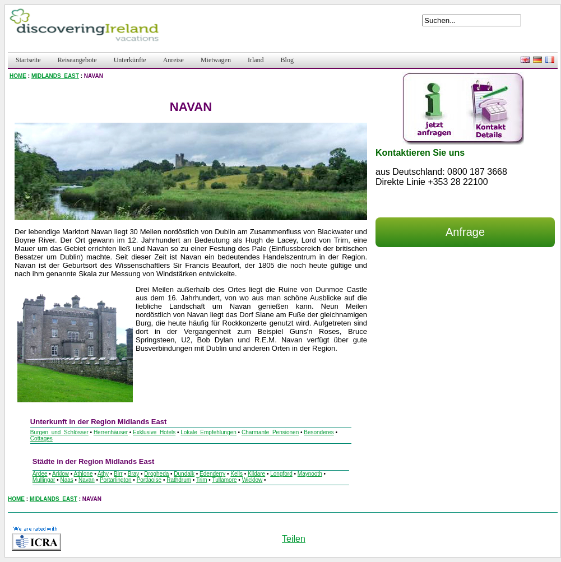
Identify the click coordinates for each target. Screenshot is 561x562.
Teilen (293, 539)
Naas (66, 480)
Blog (287, 60)
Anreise (173, 60)
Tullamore (224, 480)
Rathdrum (178, 480)
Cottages (41, 438)
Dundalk (184, 474)
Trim (201, 480)
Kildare (256, 474)
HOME (18, 76)
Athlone (83, 474)
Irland (256, 60)
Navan (86, 480)
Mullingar (44, 480)
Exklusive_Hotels (154, 432)
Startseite (28, 60)
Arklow (60, 474)
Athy (103, 474)
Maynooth (310, 474)
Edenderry (212, 474)
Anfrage (465, 232)
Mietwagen (216, 60)
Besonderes (318, 432)
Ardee (40, 474)
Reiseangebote (77, 60)
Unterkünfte (130, 60)
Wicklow (252, 480)
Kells (236, 474)
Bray (134, 474)
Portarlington (116, 480)
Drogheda (156, 474)
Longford (281, 474)
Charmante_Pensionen (270, 432)
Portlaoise (149, 480)
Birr (118, 474)
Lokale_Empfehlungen (208, 432)
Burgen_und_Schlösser (59, 432)
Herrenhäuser (111, 432)
